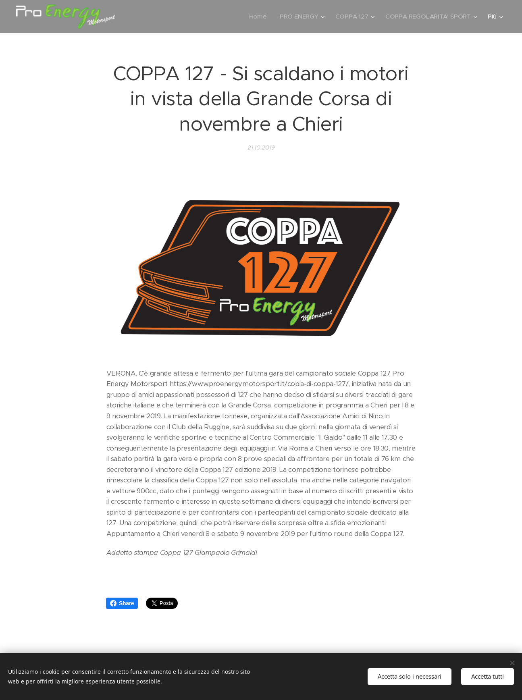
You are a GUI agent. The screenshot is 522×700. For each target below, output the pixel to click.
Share (122, 603)
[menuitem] (256, 16)
